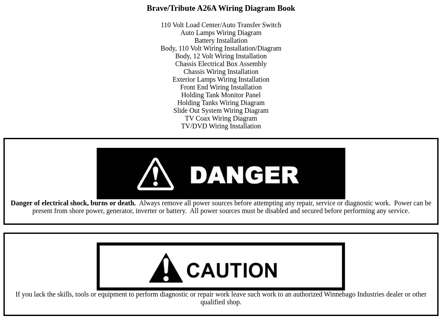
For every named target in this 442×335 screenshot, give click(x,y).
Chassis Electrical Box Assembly (221, 63)
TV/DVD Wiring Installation (221, 126)
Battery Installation (220, 40)
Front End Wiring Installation (221, 87)
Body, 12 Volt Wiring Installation (221, 56)
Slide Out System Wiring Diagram (221, 110)
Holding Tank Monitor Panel (221, 95)
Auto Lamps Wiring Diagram (221, 32)
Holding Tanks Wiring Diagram (221, 102)
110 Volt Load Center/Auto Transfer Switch (221, 25)
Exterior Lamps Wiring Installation (221, 79)
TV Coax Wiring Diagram (221, 118)
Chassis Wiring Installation (220, 71)
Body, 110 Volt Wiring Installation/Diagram (221, 48)
